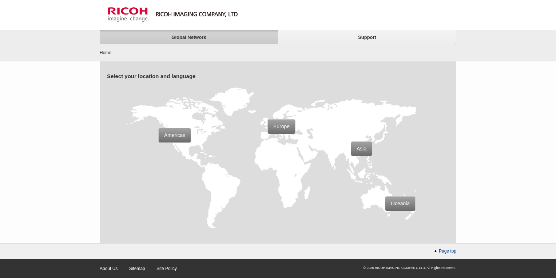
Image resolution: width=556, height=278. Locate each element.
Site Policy (166, 268)
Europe (281, 126)
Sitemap (137, 268)
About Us (109, 268)
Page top (447, 251)
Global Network (188, 37)
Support (367, 37)
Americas (174, 135)
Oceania (400, 203)
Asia (361, 149)
